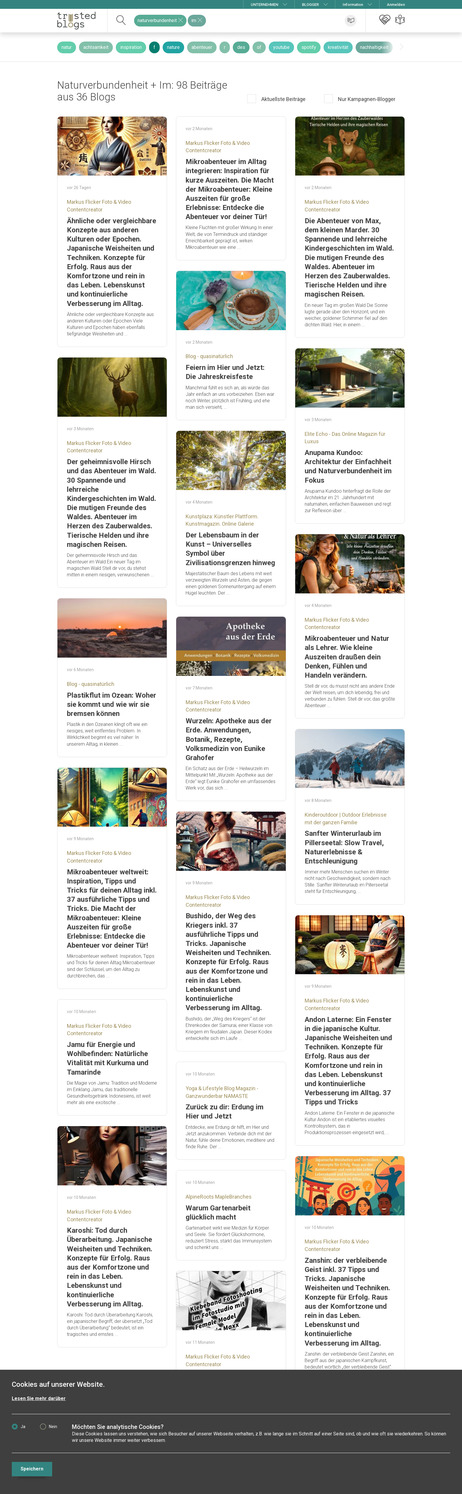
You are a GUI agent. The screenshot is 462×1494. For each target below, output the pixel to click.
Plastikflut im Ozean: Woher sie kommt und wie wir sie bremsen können (111, 704)
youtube (281, 47)
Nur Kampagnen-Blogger (366, 99)
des (241, 47)
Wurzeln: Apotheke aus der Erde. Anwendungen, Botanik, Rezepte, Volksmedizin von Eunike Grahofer (229, 739)
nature (173, 47)
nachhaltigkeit (374, 47)
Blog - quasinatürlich (209, 356)
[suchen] (121, 20)
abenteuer (202, 47)
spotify (308, 47)
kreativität (338, 47)
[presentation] (401, 47)
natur (67, 47)
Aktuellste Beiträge (283, 99)
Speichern (32, 1469)
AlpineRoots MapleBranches (219, 1197)
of (259, 47)
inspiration (131, 47)
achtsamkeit (95, 47)
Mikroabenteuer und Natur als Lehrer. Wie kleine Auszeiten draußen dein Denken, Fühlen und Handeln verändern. (347, 656)
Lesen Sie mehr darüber (39, 1398)
